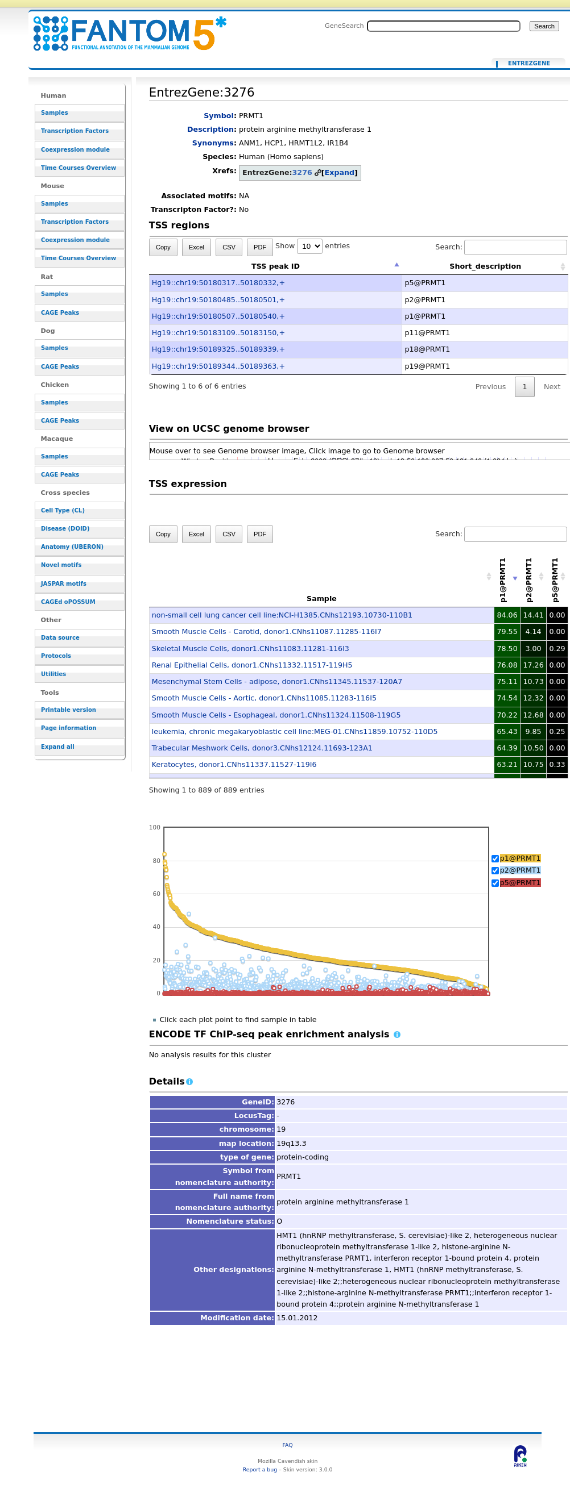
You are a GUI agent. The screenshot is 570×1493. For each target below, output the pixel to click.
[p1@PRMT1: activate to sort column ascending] (507, 576)
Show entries (312, 245)
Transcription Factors (75, 131)
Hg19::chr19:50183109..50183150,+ (218, 332)
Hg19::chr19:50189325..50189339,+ (218, 349)
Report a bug (260, 1469)
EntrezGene (529, 63)
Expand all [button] (58, 747)
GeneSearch (344, 26)
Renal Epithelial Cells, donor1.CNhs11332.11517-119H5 (252, 665)
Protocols (56, 656)
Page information (68, 728)
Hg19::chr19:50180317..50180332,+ (218, 282)
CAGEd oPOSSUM (68, 602)
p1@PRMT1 (520, 858)
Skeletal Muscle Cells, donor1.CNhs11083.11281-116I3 (250, 648)
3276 (302, 172)
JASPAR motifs (63, 584)
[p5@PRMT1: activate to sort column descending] (557, 576)
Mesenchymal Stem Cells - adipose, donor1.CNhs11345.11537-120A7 (277, 681)
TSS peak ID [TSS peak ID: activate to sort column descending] (275, 266)
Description (210, 129)
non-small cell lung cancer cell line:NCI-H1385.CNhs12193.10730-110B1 (282, 615)
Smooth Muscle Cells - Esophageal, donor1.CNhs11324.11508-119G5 (276, 715)
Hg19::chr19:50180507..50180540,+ (218, 316)
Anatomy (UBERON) (72, 547)
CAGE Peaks (60, 313)
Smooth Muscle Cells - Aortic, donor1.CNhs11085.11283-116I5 (264, 698)
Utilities (53, 674)
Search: (501, 247)
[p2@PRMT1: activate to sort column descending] (534, 576)
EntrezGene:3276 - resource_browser (122, 27)
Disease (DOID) (65, 529)
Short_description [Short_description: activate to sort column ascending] (485, 266)
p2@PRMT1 (520, 870)
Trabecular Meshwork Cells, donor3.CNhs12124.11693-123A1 (262, 748)
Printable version (68, 710)
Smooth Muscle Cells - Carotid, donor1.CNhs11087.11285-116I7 (267, 631)
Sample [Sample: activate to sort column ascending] (322, 598)
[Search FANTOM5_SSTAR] (444, 26)
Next (552, 386)
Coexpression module (75, 150)
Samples (54, 113)
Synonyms (213, 143)
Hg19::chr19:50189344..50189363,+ (218, 366)
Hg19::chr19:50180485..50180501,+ (218, 299)
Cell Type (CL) (63, 510)
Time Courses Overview (78, 168)
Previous (491, 386)
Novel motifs (61, 565)
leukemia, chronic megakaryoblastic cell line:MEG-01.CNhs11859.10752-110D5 (295, 731)
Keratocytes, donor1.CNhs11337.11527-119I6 (234, 764)
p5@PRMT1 (520, 882)
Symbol (219, 115)
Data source (60, 638)
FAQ (288, 1445)
